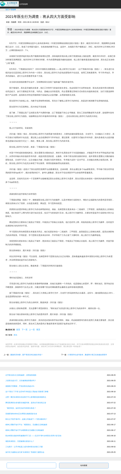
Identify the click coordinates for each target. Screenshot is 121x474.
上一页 (31, 330)
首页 (30, 14)
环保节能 (64, 14)
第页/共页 (10, 330)
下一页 (24, 330)
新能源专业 (101, 14)
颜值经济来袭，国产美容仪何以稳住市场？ (26, 355)
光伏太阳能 (76, 14)
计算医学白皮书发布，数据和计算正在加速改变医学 (87, 355)
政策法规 (89, 14)
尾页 (38, 330)
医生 (15, 335)
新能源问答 (114, 14)
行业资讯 (39, 14)
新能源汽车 (51, 14)
